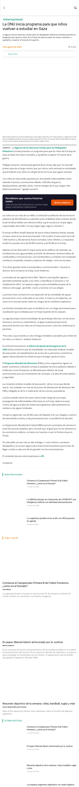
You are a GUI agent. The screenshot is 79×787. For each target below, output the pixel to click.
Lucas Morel (7, 559)
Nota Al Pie (12, 54)
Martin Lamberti (8, 615)
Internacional (13, 19)
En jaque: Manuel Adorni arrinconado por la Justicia (33, 611)
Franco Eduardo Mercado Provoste (15, 677)
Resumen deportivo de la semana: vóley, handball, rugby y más (39, 673)
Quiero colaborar (62, 172)
